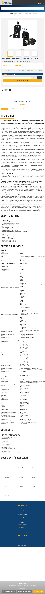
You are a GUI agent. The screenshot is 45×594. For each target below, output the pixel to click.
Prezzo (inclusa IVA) (19, 67)
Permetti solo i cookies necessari (9, 591)
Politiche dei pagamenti (22, 524)
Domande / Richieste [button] (22, 83)
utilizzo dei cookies (22, 588)
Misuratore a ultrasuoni (32, 13)
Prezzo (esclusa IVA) (7, 67)
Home (14, 13)
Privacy (22, 510)
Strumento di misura (21, 13)
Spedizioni (22, 520)
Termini (22, 512)
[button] (5, 54)
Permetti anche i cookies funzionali (24, 591)
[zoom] (22, 35)
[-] (38, 77)
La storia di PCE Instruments (22, 532)
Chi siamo (22, 530)
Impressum (22, 508)
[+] (40, 77)
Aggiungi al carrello (22, 80)
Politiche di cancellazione (22, 514)
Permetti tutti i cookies (38, 591)
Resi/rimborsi (22, 522)
